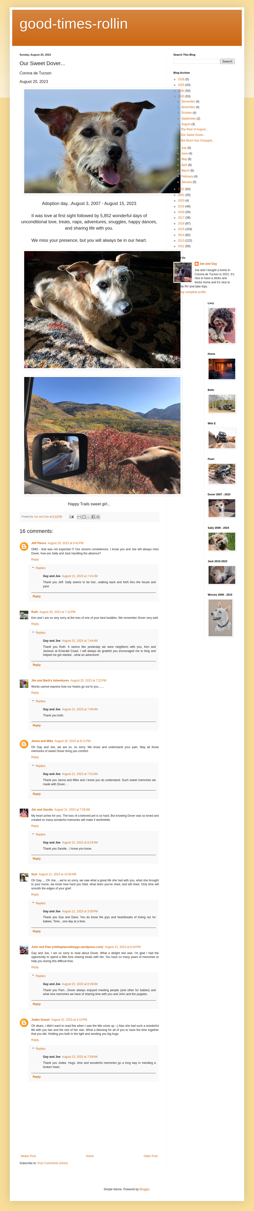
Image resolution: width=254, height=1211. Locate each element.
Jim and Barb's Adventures (50, 680)
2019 (181, 206)
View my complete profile (189, 292)
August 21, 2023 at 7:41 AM (79, 576)
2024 (181, 90)
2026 (181, 79)
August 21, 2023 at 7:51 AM (79, 774)
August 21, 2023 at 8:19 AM (79, 842)
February (187, 176)
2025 (181, 85)
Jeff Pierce (38, 543)
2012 (181, 246)
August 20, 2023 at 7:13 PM (57, 612)
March (185, 170)
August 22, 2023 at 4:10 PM (69, 1019)
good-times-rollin (74, 23)
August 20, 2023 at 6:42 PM (66, 543)
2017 (181, 217)
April (184, 165)
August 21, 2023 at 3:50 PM (80, 911)
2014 (181, 235)
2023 (181, 96)
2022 (181, 189)
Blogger (144, 1189)
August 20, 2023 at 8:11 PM (72, 741)
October (187, 112)
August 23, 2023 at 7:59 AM (79, 1056)
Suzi (34, 874)
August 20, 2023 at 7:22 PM (88, 680)
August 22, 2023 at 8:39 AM (79, 984)
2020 (181, 200)
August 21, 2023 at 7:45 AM (79, 709)
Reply (35, 559)
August (186, 124)
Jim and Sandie (42, 809)
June (185, 153)
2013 (181, 240)
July (184, 148)
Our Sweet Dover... (193, 135)
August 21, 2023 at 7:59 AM (72, 809)
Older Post (151, 1156)
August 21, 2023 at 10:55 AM (57, 874)
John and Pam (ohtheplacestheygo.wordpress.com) (67, 947)
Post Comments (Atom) (52, 1163)
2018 (181, 212)
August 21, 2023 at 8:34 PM (123, 947)
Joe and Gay (208, 263)
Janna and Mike (42, 741)
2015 (181, 229)
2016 (181, 223)
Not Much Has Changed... (197, 140)
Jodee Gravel (40, 1019)
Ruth (34, 612)
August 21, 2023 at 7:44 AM (79, 640)
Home (90, 1156)
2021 (181, 195)
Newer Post (28, 1156)
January (187, 182)
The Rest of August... (194, 129)
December (188, 101)
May (184, 159)
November (188, 107)
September (189, 118)
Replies (40, 568)
